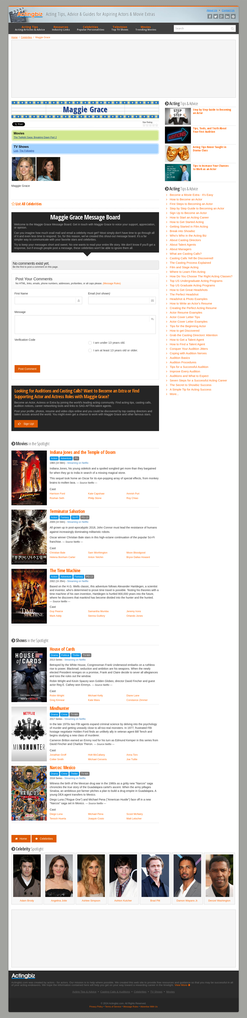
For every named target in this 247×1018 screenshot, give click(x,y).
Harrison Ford (57, 493)
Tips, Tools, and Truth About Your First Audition (210, 129)
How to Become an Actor (186, 199)
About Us (212, 10)
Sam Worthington (97, 552)
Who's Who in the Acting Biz (188, 235)
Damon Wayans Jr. (187, 900)
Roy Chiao (132, 498)
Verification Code (25, 339)
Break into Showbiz (182, 231)
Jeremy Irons (134, 611)
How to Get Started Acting (187, 222)
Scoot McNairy (135, 814)
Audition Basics (180, 357)
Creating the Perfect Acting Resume (193, 308)
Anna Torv (132, 754)
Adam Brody (27, 900)
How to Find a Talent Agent (187, 344)
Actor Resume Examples (186, 312)
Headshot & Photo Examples (189, 299)
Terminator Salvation (67, 511)
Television (119, 28)
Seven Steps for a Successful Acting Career (198, 380)
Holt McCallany (96, 754)
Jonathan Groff (58, 754)
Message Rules (130, 1006)
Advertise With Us (148, 1006)
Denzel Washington (219, 900)
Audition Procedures (183, 362)
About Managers (180, 249)
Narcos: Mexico (62, 767)
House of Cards (62, 649)
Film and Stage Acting (184, 267)
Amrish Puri (133, 493)
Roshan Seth (57, 498)
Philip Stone (95, 498)
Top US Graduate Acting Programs (192, 285)
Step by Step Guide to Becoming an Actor (212, 111)
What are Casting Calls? (186, 253)
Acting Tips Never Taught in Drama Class (209, 148)
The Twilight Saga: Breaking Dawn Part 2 (35, 137)
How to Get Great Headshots (189, 290)
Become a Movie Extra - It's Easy (191, 194)
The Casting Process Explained (190, 262)
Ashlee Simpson (91, 900)
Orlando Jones (135, 615)
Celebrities (90, 28)
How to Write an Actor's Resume (191, 303)
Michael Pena (95, 814)
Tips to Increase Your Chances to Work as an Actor (210, 167)
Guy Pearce (56, 611)
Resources (61, 28)
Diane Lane (133, 695)
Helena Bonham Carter (62, 557)
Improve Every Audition (185, 371)
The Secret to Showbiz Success (191, 385)
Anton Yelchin (95, 557)
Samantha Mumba (98, 611)
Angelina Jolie (59, 900)
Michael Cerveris (97, 759)
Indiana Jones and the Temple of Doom (83, 452)
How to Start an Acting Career (189, 217)
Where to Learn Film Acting (187, 271)
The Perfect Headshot (184, 294)
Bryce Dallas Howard (138, 557)
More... (174, 394)
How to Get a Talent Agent (187, 339)
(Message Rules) (112, 283)
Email (99, 293)
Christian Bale (57, 552)
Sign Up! (26, 423)
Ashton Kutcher (123, 900)
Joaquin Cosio (96, 818)
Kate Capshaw (96, 493)
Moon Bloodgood (136, 552)
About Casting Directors (185, 240)
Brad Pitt (155, 900)
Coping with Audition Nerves (188, 353)
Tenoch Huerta (58, 818)
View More (182, 985)
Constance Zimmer (137, 700)
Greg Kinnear (57, 700)
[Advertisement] (123, 68)
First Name (21, 293)
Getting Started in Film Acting (189, 226)
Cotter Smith (57, 759)
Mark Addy (56, 615)
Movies (145, 28)
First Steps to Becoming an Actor (191, 203)
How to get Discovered (185, 330)
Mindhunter (59, 708)
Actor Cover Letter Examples (189, 321)
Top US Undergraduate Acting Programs (196, 280)
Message (20, 312)
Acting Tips (30, 28)
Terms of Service (113, 1006)
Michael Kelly (95, 695)
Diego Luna (56, 814)
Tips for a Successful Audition (189, 366)
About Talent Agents (183, 244)
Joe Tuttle (132, 759)
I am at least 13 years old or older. (113, 350)
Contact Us (228, 10)
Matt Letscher (134, 818)
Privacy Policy (96, 1006)
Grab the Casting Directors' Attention (194, 335)
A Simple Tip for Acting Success (190, 389)
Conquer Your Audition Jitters (189, 348)
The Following (26, 150)
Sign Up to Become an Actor (188, 213)
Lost (16, 150)
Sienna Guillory (96, 615)
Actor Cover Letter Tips (185, 317)
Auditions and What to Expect (189, 376)
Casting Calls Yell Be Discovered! (192, 258)
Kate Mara (94, 700)
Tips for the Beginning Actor (188, 326)
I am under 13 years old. (106, 343)
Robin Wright (57, 695)
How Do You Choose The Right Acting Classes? (201, 276)
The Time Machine (65, 570)
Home (21, 838)
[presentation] (44, 350)
